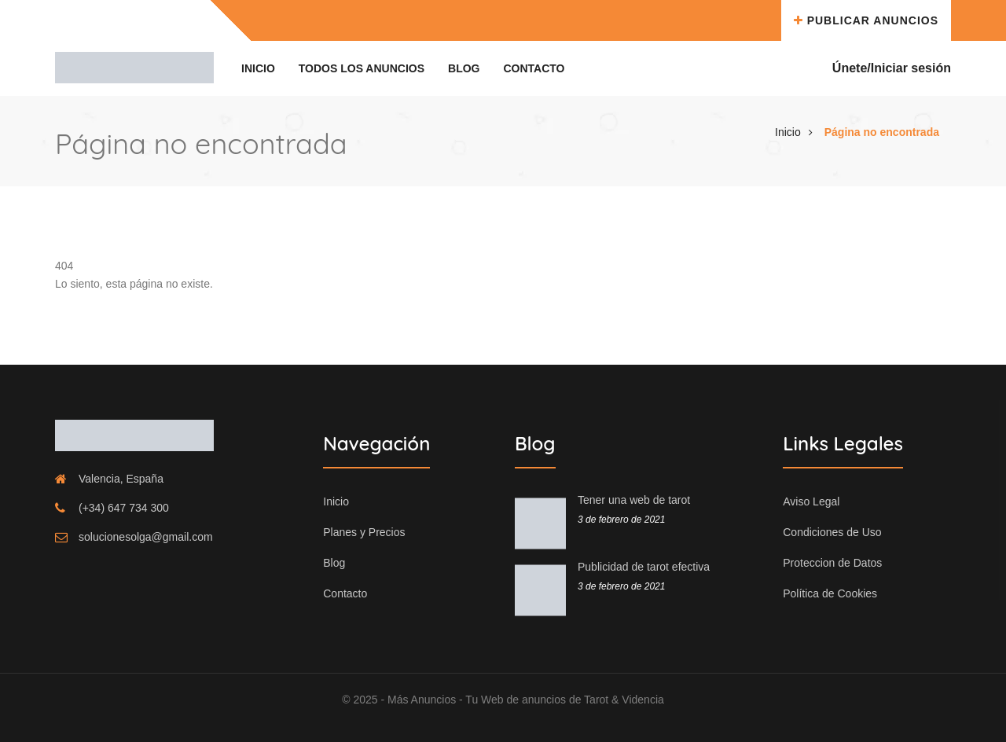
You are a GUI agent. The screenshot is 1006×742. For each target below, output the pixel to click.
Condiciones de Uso (832, 532)
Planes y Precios (364, 532)
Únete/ (851, 68)
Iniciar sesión (911, 68)
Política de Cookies (830, 593)
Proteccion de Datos (832, 562)
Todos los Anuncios (361, 68)
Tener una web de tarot (634, 500)
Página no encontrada (881, 132)
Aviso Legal (811, 501)
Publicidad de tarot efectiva (644, 566)
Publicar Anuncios (866, 20)
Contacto (533, 68)
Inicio (258, 68)
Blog (463, 68)
